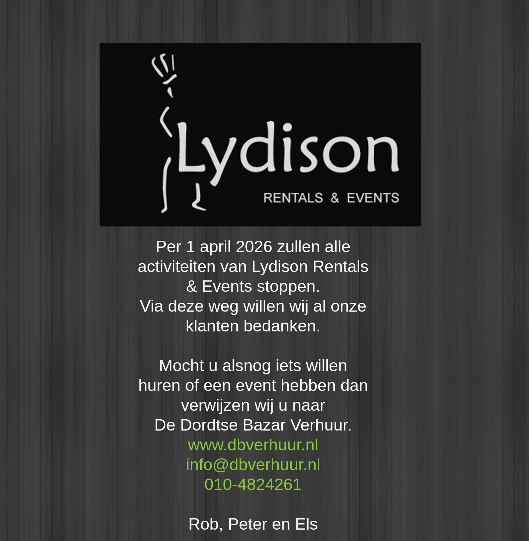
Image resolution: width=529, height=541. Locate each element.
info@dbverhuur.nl (253, 464)
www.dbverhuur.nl (253, 444)
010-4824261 (253, 484)
